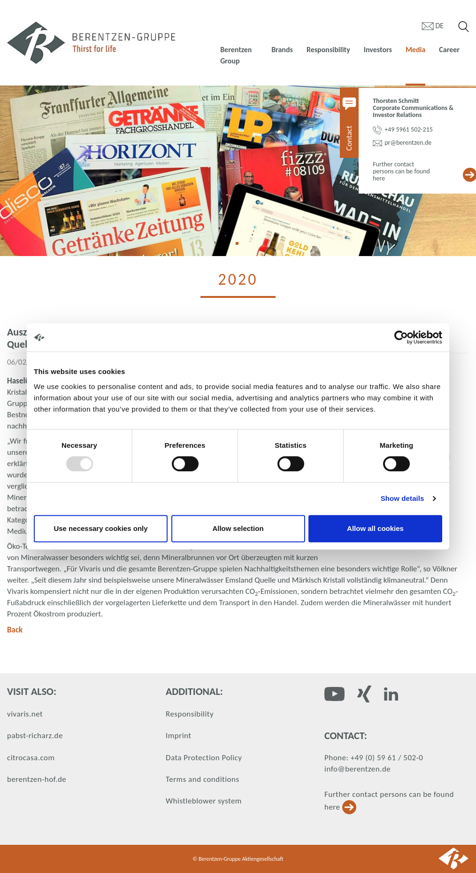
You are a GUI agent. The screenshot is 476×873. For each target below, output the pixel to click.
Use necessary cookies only (100, 528)
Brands (282, 49)
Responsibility (328, 49)
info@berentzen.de (357, 769)
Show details (402, 498)
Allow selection (237, 528)
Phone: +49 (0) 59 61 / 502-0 (373, 758)
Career (449, 49)
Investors (378, 49)
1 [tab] (240, 246)
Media (415, 49)
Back (15, 630)
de (440, 25)
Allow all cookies (375, 528)
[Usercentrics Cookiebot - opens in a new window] (401, 337)
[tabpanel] (238, 171)
